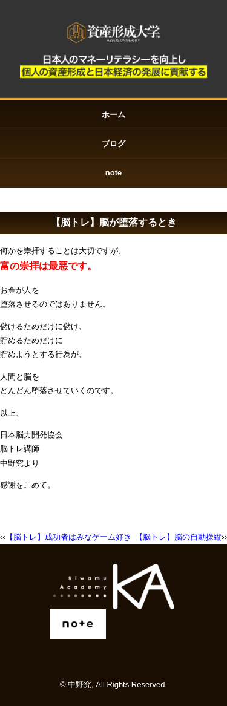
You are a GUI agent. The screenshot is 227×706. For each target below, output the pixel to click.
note (113, 172)
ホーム (113, 114)
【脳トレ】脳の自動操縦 (178, 536)
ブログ (113, 143)
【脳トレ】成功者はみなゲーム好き (68, 536)
